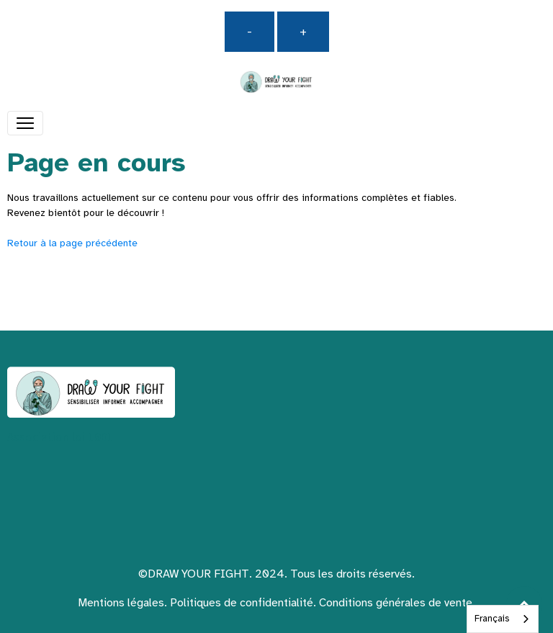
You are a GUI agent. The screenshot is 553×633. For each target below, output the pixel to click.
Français (492, 618)
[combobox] (503, 619)
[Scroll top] (524, 604)
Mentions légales (121, 603)
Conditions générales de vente (395, 603)
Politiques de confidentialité (241, 603)
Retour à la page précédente (72, 243)
